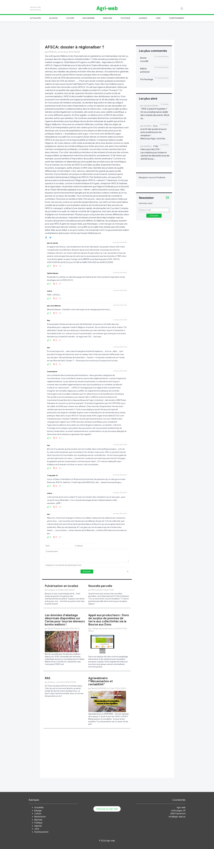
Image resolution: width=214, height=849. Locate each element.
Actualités (35, 18)
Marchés (107, 18)
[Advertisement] (107, 30)
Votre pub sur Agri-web (107, 809)
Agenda (143, 18)
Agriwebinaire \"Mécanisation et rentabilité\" (100, 681)
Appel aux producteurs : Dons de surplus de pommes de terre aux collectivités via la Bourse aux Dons (108, 619)
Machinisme (89, 18)
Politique (125, 18)
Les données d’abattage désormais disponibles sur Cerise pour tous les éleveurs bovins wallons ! (65, 619)
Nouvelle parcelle (100, 586)
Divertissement (176, 18)
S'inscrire (154, 215)
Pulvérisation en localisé (61, 586)
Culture (70, 18)
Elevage (53, 18)
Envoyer (87, 571)
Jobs (158, 18)
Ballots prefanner (145, 70)
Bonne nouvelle (144, 59)
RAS (47, 678)
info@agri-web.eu (177, 816)
